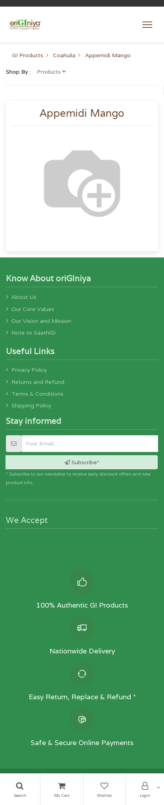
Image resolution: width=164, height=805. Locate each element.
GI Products (27, 55)
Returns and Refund (37, 381)
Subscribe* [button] (81, 462)
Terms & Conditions (37, 393)
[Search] (20, 789)
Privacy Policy (29, 369)
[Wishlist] (105, 789)
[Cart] (61, 789)
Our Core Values (32, 309)
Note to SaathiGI (33, 332)
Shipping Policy (31, 405)
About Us (23, 296)
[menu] (51, 71)
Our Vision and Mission (41, 320)
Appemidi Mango (108, 55)
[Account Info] (145, 789)
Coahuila (64, 55)
